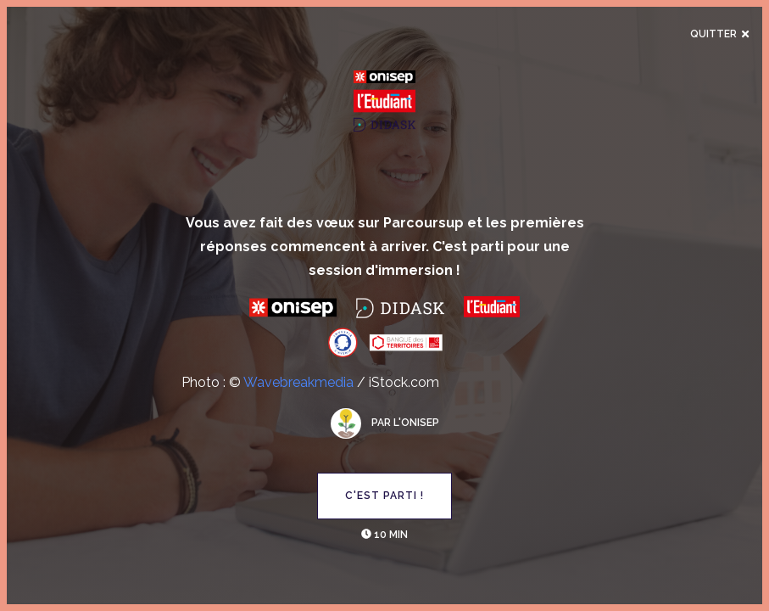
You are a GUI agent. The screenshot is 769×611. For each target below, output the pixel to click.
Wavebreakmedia (298, 382)
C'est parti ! (384, 496)
